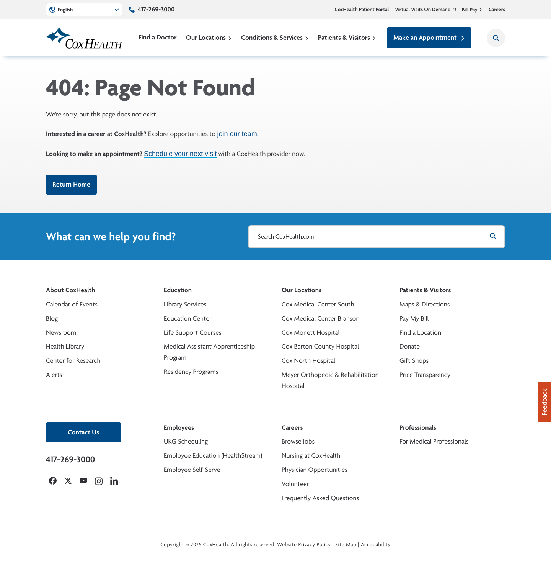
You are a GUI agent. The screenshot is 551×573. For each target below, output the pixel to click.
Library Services (185, 304)
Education (178, 290)
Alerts (54, 375)
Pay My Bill (414, 318)
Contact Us (83, 432)
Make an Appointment (429, 37)
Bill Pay (472, 10)
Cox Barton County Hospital (320, 346)
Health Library (65, 346)
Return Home (71, 184)
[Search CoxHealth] (496, 38)
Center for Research (73, 361)
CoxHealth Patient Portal (362, 10)
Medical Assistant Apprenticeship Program (209, 352)
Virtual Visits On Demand (425, 10)
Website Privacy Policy (304, 545)
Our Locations (209, 37)
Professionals (417, 428)
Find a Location (420, 333)
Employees (179, 428)
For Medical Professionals (434, 441)
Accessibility (376, 545)
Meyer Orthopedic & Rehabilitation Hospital (330, 380)
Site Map (345, 545)
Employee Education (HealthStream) (213, 456)
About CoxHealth (70, 290)
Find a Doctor (158, 37)
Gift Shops (414, 361)
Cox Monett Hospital (310, 333)
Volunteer (295, 484)
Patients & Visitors (347, 37)
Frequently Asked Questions (320, 498)
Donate (409, 346)
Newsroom (61, 333)
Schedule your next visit (180, 153)
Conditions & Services (275, 37)
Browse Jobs (298, 441)
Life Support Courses (193, 333)
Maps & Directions (424, 304)
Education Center (188, 318)
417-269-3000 (156, 9)
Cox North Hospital (308, 361)
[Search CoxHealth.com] (376, 236)
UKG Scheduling (186, 441)
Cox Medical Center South (318, 304)
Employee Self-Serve (192, 470)
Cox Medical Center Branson (320, 318)
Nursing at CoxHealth (311, 456)
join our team (237, 134)
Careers (497, 10)
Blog (52, 318)
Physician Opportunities (314, 470)
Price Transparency (424, 375)
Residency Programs (191, 372)
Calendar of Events (72, 304)
